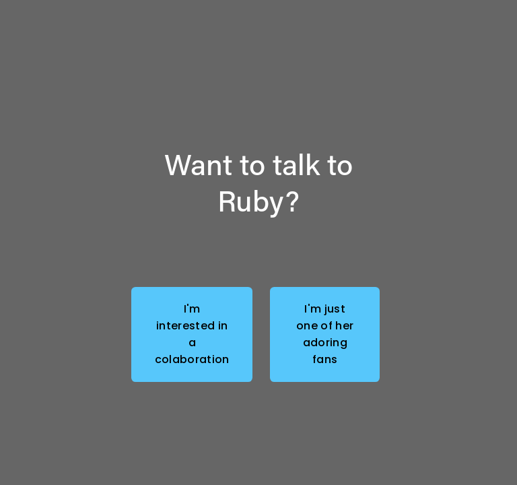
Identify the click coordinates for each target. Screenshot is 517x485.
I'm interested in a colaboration (192, 334)
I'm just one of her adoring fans (324, 334)
